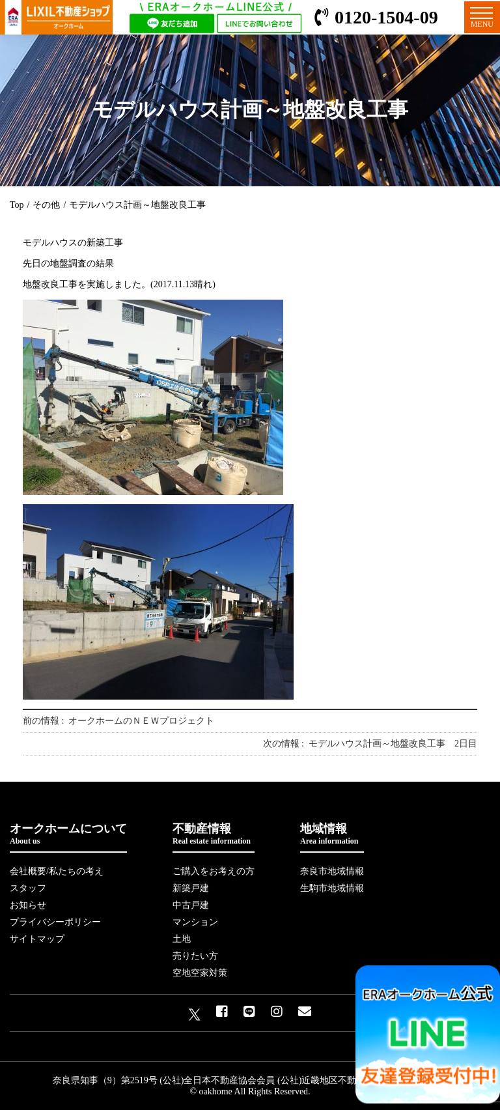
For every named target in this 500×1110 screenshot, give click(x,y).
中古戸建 (191, 905)
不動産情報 (214, 834)
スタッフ (28, 888)
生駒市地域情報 (332, 888)
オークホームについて (68, 834)
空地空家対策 (200, 973)
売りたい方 (195, 956)
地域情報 (332, 834)
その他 (46, 205)
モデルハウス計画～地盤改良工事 (137, 205)
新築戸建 (191, 888)
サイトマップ (37, 939)
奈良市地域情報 (332, 871)
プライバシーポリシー (55, 922)
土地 (182, 939)
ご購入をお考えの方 (214, 871)
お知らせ (28, 905)
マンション (195, 922)
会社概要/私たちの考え (57, 871)
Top (17, 205)
